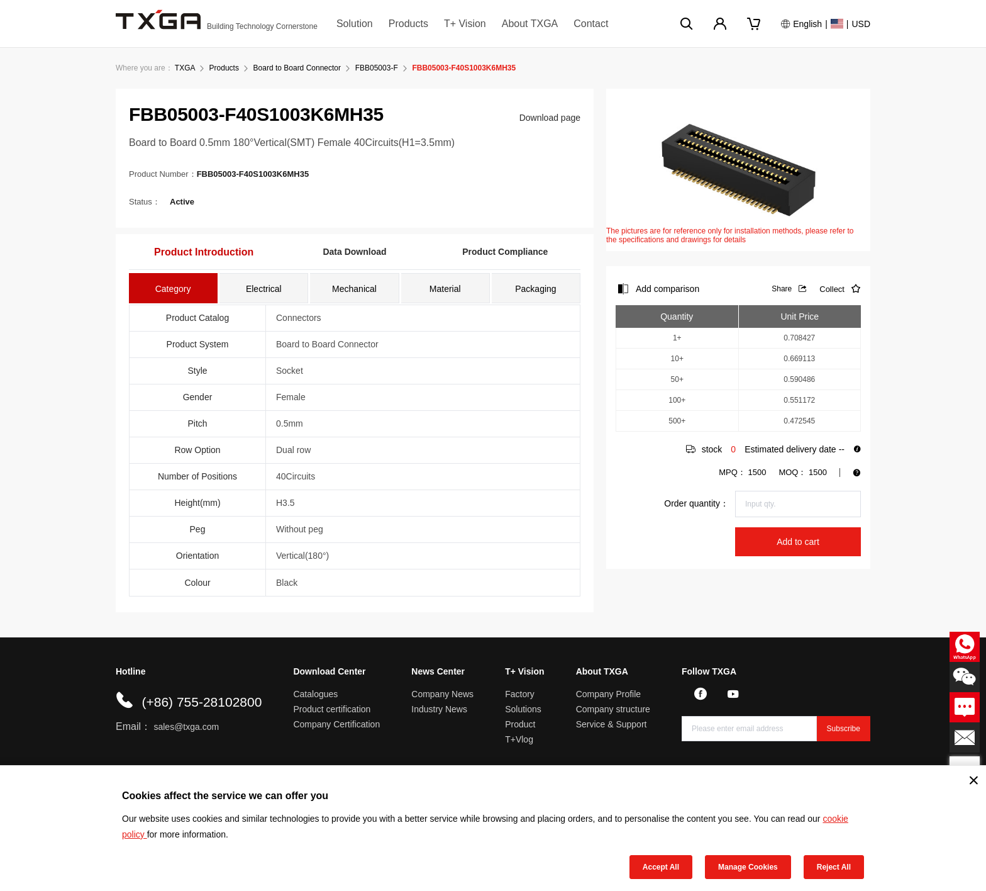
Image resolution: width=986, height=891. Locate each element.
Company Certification (336, 724)
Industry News (439, 709)
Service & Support (611, 724)
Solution (354, 23)
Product (520, 724)
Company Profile (608, 694)
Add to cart (798, 542)
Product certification (331, 709)
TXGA (185, 68)
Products (408, 23)
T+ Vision (465, 23)
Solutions (523, 709)
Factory (520, 694)
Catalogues (315, 694)
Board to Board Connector (297, 68)
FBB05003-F (376, 68)
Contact (590, 23)
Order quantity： (696, 503)
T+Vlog (519, 739)
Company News (442, 694)
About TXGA (530, 23)
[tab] (173, 288)
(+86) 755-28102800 (201, 702)
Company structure (613, 709)
